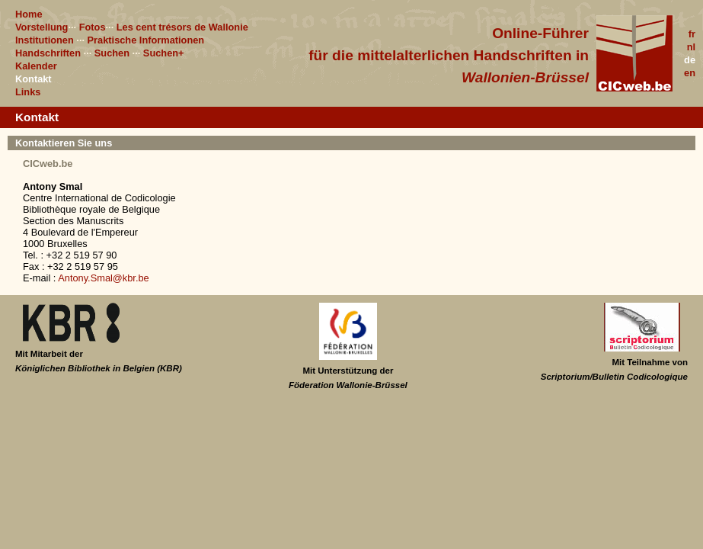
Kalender (36, 66)
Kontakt (33, 79)
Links (27, 92)
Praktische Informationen (146, 40)
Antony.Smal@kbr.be (103, 278)
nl (691, 47)
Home (29, 14)
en (689, 73)
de (689, 60)
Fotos (92, 27)
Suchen (111, 53)
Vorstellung (41, 27)
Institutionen (44, 40)
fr (692, 34)
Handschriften (48, 53)
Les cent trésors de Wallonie (182, 27)
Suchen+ (163, 53)
